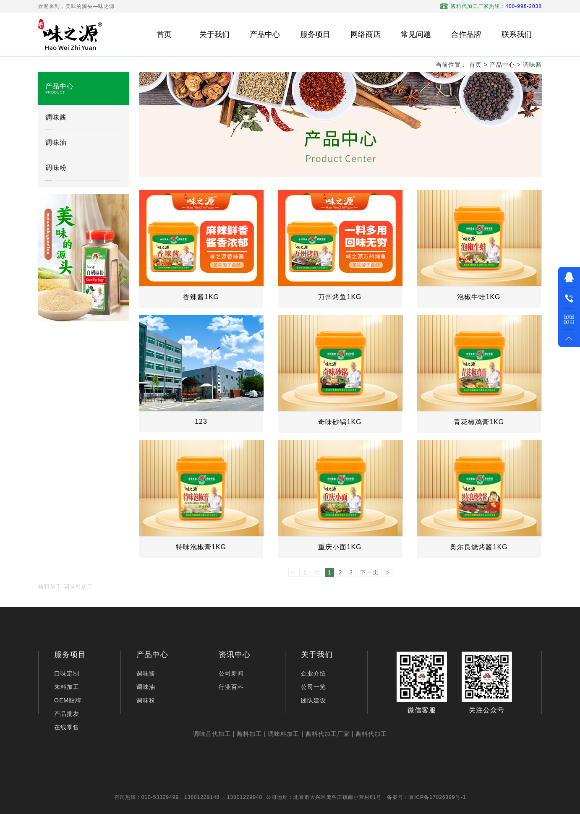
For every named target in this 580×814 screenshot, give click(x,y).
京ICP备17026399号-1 (437, 797)
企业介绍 (313, 673)
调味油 (56, 142)
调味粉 (56, 167)
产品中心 (502, 64)
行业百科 (231, 687)
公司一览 (313, 687)
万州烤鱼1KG (339, 296)
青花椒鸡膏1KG (479, 421)
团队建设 (313, 700)
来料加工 (66, 687)
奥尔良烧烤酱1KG (478, 546)
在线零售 (66, 727)
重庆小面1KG (339, 546)
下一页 (369, 572)
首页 (475, 64)
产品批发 (66, 713)
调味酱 (532, 64)
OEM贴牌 (67, 700)
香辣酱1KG (201, 296)
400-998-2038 (523, 6)
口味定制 (66, 673)
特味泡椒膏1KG (201, 546)
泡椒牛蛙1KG (478, 296)
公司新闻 (231, 673)
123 (201, 421)
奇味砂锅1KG (339, 421)
